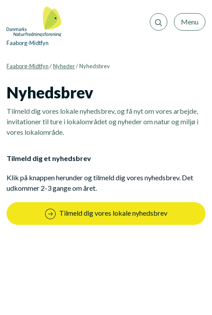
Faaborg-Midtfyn (28, 66)
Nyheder (64, 66)
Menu (189, 22)
